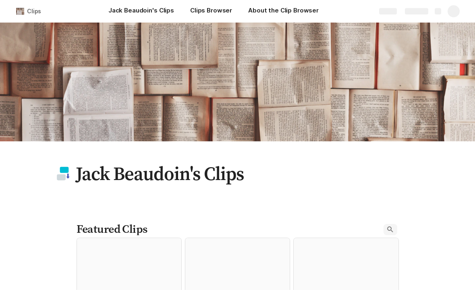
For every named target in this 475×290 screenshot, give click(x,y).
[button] (63, 173)
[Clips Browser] (211, 11)
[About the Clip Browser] (283, 11)
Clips (34, 11)
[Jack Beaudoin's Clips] (141, 11)
